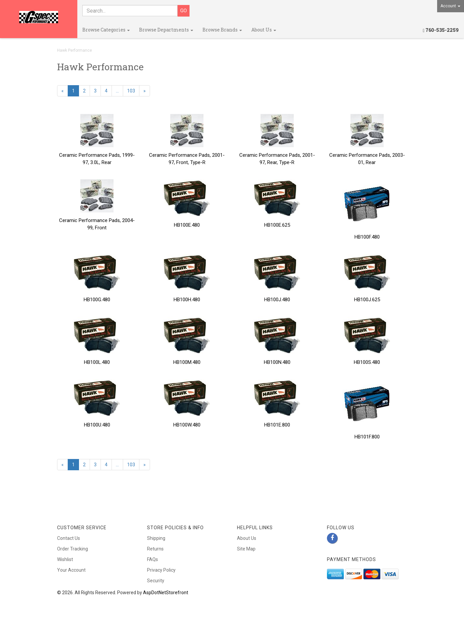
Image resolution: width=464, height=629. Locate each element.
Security (155, 580)
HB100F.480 (367, 237)
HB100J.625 (367, 300)
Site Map (246, 548)
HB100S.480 (367, 362)
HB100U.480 (97, 425)
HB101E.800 (277, 425)
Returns (155, 548)
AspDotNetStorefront (165, 592)
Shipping (156, 538)
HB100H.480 (187, 300)
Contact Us (68, 538)
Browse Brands (222, 30)
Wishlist (65, 559)
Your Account (71, 570)
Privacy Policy (161, 570)
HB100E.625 (277, 225)
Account (450, 6)
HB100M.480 (186, 362)
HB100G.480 (97, 300)
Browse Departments (166, 30)
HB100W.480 (186, 425)
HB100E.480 (187, 225)
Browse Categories (106, 30)
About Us (263, 30)
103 (131, 90)
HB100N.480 (277, 362)
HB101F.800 (367, 437)
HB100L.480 (97, 362)
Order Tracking (72, 548)
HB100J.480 (277, 300)
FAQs (152, 559)
